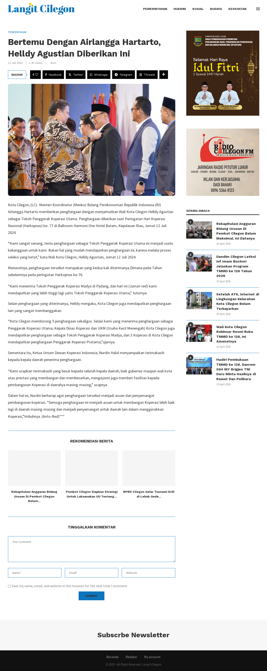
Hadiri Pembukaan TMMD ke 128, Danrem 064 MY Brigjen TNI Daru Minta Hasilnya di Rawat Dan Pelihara (236, 369)
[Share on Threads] (147, 74)
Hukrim (180, 9)
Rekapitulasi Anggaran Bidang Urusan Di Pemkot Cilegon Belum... (34, 496)
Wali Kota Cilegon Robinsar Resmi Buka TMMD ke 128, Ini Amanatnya (234, 334)
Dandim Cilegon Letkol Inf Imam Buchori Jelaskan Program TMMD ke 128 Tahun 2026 (236, 266)
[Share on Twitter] (75, 74)
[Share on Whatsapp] (98, 74)
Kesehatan (237, 9)
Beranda (112, 657)
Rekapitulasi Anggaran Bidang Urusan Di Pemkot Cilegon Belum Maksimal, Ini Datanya (236, 231)
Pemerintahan (155, 9)
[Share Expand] (163, 74)
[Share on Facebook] (53, 74)
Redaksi (131, 657)
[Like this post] (36, 74)
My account (152, 657)
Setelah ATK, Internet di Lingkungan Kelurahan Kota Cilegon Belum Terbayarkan (237, 301)
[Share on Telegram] (123, 74)
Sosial (198, 9)
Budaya (216, 9)
